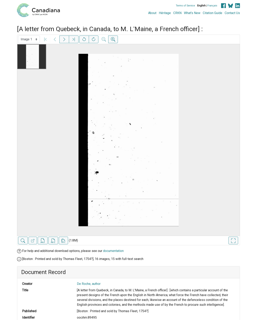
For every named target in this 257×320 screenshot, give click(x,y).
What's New (192, 13)
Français (212, 5)
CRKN (177, 13)
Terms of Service (185, 5)
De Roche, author (89, 284)
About (152, 13)
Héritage (165, 13)
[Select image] (29, 39)
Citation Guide (212, 13)
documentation (113, 251)
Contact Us (232, 13)
